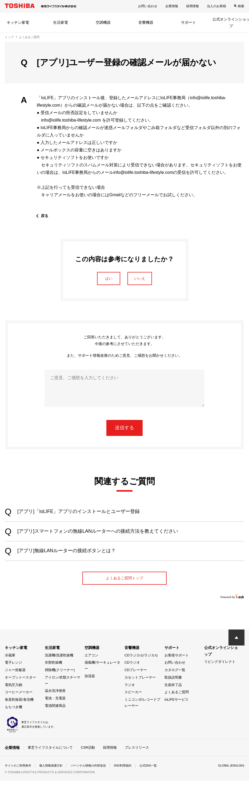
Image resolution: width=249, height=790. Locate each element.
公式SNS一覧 (158, 775)
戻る (45, 215)
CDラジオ (132, 672)
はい (104, 280)
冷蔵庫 (10, 665)
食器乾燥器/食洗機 (19, 709)
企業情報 (171, 6)
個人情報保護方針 (54, 775)
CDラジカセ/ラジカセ (141, 665)
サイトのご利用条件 (19, 775)
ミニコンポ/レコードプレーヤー (142, 712)
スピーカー (133, 702)
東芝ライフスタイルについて (50, 757)
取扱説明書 (173, 687)
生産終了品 (173, 694)
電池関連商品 (55, 715)
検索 (241, 6)
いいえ (145, 280)
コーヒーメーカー (19, 702)
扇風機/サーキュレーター (102, 675)
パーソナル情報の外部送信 (94, 775)
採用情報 (192, 6)
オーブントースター (20, 687)
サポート (188, 22)
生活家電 (60, 22)
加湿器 (90, 686)
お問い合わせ (147, 6)
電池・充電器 (55, 708)
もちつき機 (13, 717)
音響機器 (145, 22)
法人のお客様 (216, 6)
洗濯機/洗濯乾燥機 (59, 665)
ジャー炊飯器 (15, 680)
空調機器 (103, 22)
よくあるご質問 (176, 702)
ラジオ (129, 694)
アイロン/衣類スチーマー (63, 690)
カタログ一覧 (174, 680)
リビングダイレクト (219, 671)
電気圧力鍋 (13, 694)
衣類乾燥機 (53, 672)
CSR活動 (88, 757)
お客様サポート (176, 665)
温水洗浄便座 (55, 701)
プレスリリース (137, 757)
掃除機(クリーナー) (60, 680)
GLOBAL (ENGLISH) (229, 775)
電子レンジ (13, 672)
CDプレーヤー (135, 680)
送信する (124, 431)
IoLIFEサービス (176, 709)
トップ (9, 37)
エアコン (91, 665)
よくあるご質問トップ (124, 586)
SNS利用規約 (131, 775)
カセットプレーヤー (140, 687)
